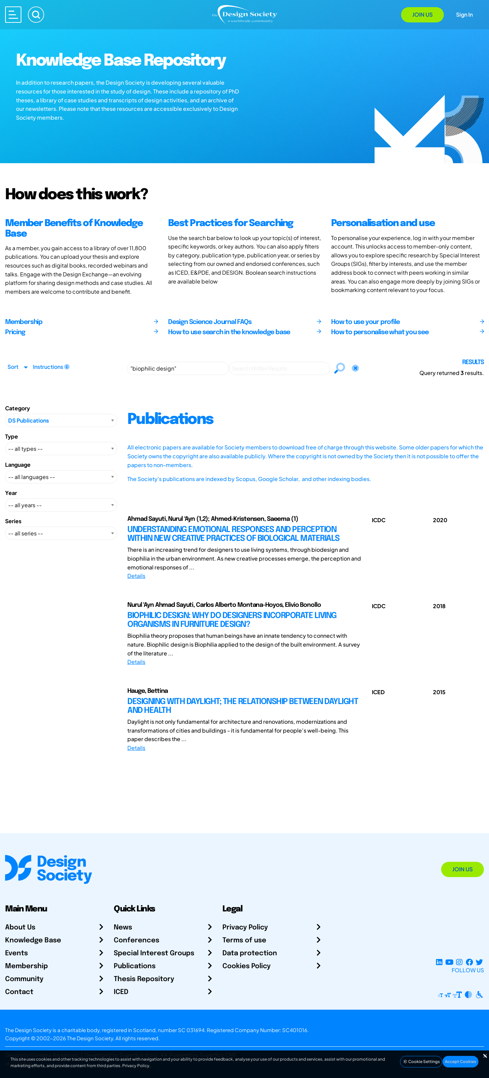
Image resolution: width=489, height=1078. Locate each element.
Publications (135, 966)
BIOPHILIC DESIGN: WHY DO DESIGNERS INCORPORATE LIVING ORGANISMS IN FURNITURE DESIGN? (232, 620)
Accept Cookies (460, 1061)
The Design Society (90, 1038)
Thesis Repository (144, 979)
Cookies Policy (246, 966)
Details (136, 575)
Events (16, 953)
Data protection (249, 953)
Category (17, 408)
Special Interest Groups (154, 953)
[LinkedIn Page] (439, 961)
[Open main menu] (13, 14)
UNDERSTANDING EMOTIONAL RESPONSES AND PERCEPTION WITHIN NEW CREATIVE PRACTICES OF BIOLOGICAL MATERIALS (233, 534)
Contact (19, 992)
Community (24, 979)
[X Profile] (479, 961)
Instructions (51, 366)
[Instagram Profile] (459, 961)
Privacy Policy (245, 927)
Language (18, 464)
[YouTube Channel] (449, 961)
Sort (12, 366)
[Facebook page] (469, 961)
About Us (20, 927)
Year (11, 492)
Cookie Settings (421, 1061)
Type (11, 436)
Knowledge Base (33, 940)
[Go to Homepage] (244, 14)
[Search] (36, 14)
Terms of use (244, 940)
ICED (121, 992)
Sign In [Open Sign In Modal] (464, 14)
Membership (26, 966)
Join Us (422, 14)
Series (13, 521)
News (123, 927)
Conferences (136, 940)
